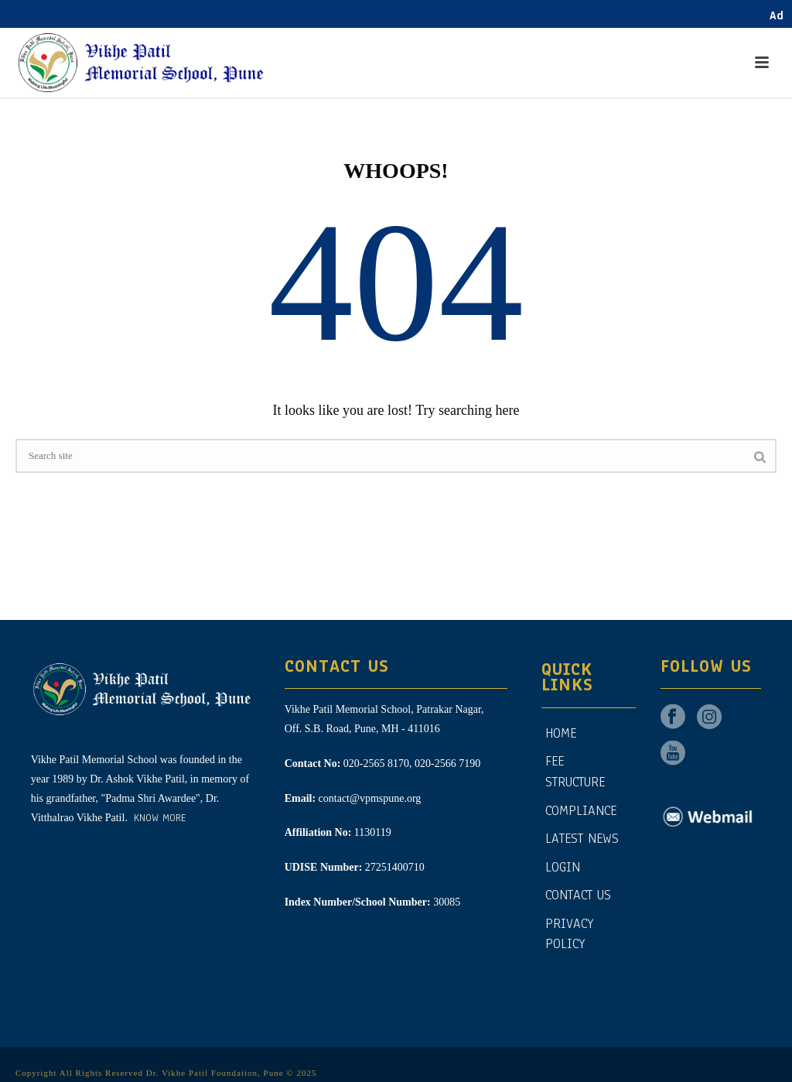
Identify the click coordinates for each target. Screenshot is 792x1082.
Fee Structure (575, 767)
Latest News (582, 834)
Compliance (580, 805)
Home (560, 729)
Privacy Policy (569, 929)
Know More (158, 813)
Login (562, 862)
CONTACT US (578, 890)
